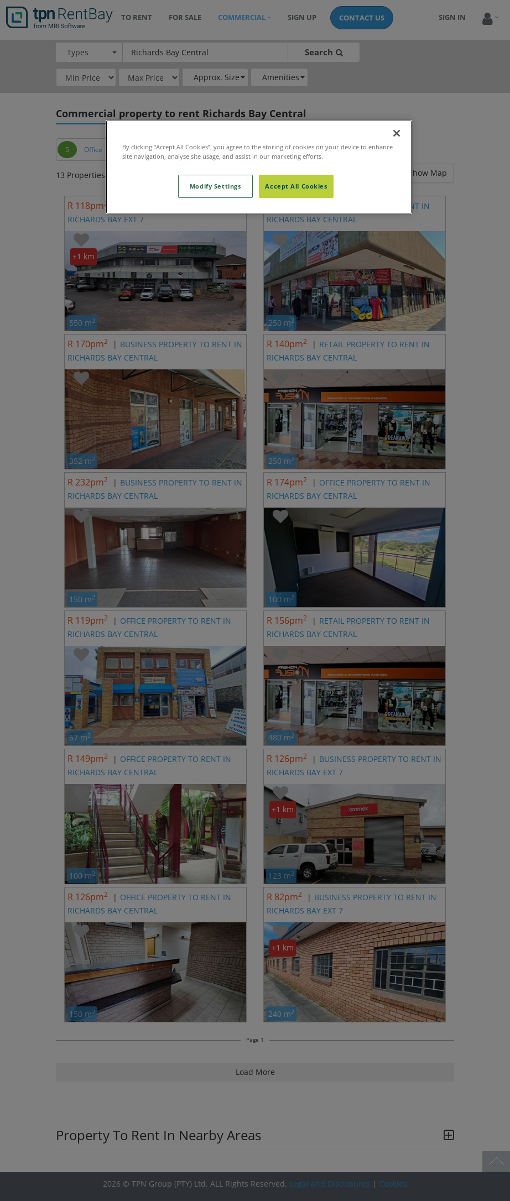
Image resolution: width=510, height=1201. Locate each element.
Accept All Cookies (296, 186)
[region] (259, 167)
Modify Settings (215, 186)
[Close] (396, 133)
